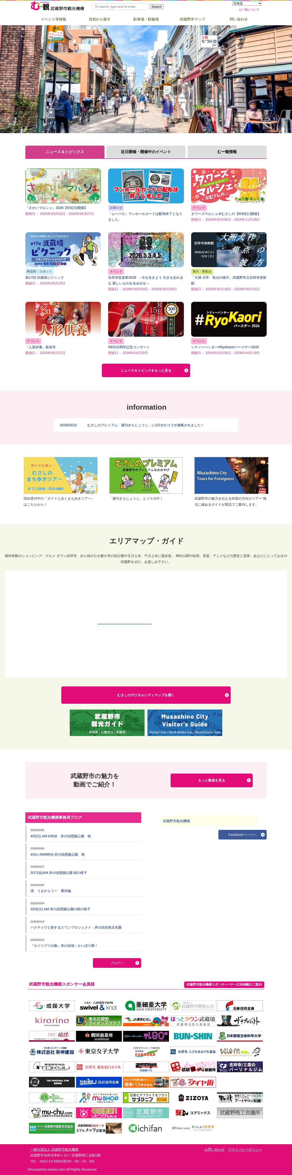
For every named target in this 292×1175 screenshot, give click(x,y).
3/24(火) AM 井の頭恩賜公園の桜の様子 (60, 909)
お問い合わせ (214, 1149)
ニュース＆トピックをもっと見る (146, 370)
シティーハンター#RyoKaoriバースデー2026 (229, 328)
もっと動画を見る (211, 780)
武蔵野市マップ (192, 19)
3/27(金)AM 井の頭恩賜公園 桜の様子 (58, 873)
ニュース (65, 152)
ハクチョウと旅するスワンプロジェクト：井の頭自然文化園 (76, 927)
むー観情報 (227, 152)
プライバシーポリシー (245, 1149)
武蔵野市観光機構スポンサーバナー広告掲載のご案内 (224, 984)
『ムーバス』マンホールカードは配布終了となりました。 (146, 194)
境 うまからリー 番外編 (50, 891)
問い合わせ (239, 19)
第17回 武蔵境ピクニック (63, 258)
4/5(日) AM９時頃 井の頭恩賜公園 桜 (60, 836)
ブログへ (117, 963)
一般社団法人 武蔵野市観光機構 (54, 1149)
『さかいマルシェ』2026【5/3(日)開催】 (63, 192)
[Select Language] (247, 3)
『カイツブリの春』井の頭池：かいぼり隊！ (64, 946)
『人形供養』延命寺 (63, 328)
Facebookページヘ (242, 835)
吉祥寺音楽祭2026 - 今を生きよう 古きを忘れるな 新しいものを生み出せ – (146, 261)
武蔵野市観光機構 (176, 821)
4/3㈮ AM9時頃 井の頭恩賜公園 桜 (57, 854)
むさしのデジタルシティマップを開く (146, 695)
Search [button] (157, 6)
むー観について (249, 9)
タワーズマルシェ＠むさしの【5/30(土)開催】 (229, 194)
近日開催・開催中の (146, 152)
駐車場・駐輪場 (146, 19)
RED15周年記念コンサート (146, 328)
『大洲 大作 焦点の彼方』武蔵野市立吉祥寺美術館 (229, 261)
